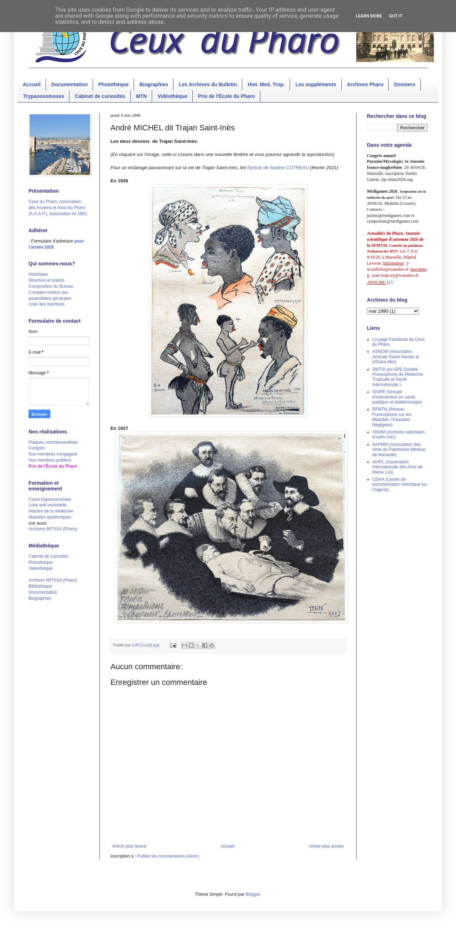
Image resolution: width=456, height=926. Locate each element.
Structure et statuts (46, 280)
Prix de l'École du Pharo (226, 96)
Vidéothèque (172, 96)
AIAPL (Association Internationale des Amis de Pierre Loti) (397, 467)
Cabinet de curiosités (100, 96)
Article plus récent (129, 846)
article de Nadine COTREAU (279, 167)
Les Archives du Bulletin (208, 84)
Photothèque (113, 84)
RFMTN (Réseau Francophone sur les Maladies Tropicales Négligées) (391, 417)
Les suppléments (315, 84)
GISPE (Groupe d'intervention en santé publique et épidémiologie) (397, 397)
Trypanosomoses (43, 96)
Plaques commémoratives (53, 442)
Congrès (36, 448)
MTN (141, 96)
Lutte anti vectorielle (47, 505)
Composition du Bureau (50, 286)
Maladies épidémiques (49, 517)
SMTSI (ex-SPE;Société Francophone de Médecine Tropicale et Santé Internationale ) (397, 377)
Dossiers (404, 84)
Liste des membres (46, 304)
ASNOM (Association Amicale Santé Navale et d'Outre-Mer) (395, 356)
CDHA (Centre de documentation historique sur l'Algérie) (399, 484)
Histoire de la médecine (50, 511)
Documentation (69, 84)
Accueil (32, 84)
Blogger (252, 894)
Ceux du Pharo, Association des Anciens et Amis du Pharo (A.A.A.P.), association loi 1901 (57, 207)
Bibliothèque (40, 586)
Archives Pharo (365, 84)
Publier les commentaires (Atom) (168, 856)
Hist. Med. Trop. (266, 84)
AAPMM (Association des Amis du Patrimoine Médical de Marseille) (398, 449)
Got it (395, 16)
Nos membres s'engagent (52, 454)
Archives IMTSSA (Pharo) (52, 528)
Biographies (153, 84)
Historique (38, 274)
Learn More (369, 16)
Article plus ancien (326, 846)
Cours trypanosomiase (49, 499)
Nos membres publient (49, 460)
